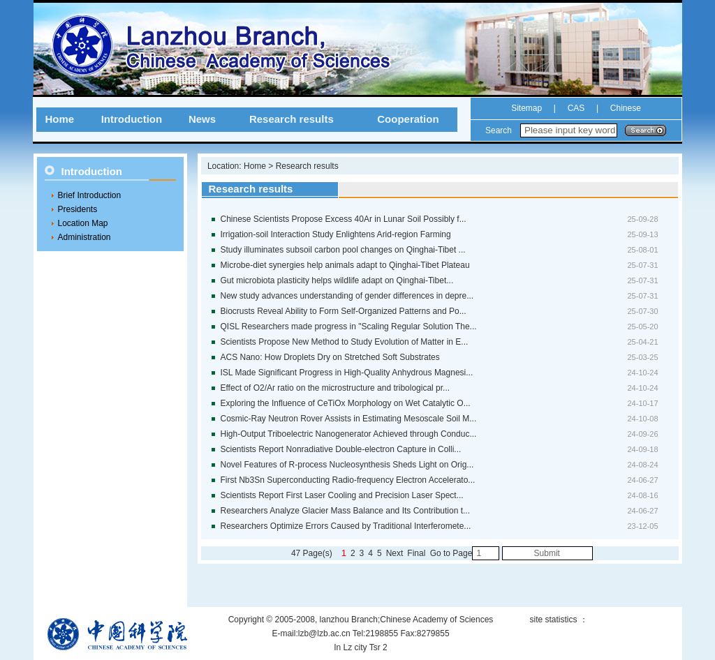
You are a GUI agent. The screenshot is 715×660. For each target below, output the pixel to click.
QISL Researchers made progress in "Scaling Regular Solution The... (349, 326)
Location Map (83, 223)
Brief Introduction (89, 195)
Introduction (131, 119)
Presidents (78, 209)
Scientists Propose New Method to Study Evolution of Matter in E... (345, 342)
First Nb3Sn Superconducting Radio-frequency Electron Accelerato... (348, 480)
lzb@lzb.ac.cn (324, 633)
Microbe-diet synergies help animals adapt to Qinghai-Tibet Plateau (345, 265)
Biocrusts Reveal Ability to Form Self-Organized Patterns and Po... (343, 311)
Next (395, 553)
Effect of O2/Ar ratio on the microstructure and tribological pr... (335, 388)
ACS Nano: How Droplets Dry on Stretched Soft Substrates (330, 357)
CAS (576, 108)
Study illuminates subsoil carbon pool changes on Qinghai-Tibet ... (343, 250)
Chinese (623, 108)
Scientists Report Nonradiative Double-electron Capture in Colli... (341, 449)
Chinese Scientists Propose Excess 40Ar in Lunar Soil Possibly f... (343, 219)
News (202, 119)
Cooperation (407, 119)
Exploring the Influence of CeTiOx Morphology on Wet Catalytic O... (346, 403)
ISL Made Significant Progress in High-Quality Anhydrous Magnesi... (347, 372)
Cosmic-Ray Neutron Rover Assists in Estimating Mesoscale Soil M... (349, 418)
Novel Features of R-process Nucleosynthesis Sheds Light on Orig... (347, 465)
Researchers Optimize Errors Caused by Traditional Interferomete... (346, 526)
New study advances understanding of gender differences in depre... (347, 296)
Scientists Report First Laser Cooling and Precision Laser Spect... (342, 495)
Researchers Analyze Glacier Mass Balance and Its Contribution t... (346, 511)
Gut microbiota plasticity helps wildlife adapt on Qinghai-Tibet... (337, 280)
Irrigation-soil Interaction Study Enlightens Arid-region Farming (336, 234)
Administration (84, 237)
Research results (291, 119)
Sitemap (526, 108)
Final (416, 553)
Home (59, 119)
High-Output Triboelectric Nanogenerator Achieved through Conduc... (349, 434)
